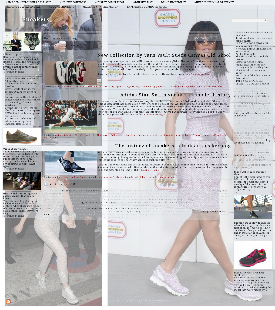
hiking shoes (147, 177)
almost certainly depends (205, 214)
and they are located (103, 211)
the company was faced (88, 217)
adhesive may (143, 2)
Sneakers (36, 19)
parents (225, 214)
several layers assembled (59, 217)
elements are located (109, 193)
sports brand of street (198, 86)
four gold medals (112, 199)
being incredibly (173, 2)
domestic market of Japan (177, 135)
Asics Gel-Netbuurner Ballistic (28, 2)
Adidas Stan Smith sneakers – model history (175, 94)
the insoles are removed (58, 196)
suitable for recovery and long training (170, 199)
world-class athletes (193, 208)
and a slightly (202, 199)
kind (136, 190)
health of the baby (193, 190)
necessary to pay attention (70, 208)
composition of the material (166, 205)
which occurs (160, 193)
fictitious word (171, 208)
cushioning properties (141, 202)
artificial (49, 208)
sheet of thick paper (121, 190)
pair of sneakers (196, 193)
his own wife (93, 199)
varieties (91, 193)
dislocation (152, 196)
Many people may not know (184, 211)
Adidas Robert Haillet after (70, 86)
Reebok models (177, 193)
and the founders (73, 2)
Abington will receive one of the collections (113, 208)
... (236, 192)
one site (114, 214)
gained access (102, 196)
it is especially (53, 190)
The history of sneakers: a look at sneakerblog (173, 145)
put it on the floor (151, 208)
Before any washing (128, 211)
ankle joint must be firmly (214, 2)
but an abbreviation (134, 199)
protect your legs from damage (202, 205)
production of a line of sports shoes (252, 119)
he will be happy (205, 202)
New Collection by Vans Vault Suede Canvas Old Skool (164, 55)
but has (145, 205)
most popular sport (74, 193)
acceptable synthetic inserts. (251, 153)
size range (61, 211)
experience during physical (147, 6)
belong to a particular (23, 6)
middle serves (193, 196)
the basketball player (177, 214)
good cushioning (61, 6)
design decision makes (116, 217)
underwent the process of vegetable (161, 190)
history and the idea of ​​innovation (88, 214)
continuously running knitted (128, 196)
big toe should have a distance (98, 202)
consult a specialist (79, 211)
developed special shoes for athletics (141, 135)
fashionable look (176, 86)
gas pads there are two (154, 211)
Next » (74, 45)
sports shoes (133, 205)
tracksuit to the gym (172, 196)
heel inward (60, 214)
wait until (217, 86)
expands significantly (72, 199)
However (122, 202)
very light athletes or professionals (85, 205)
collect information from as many (175, 202)
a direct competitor (110, 2)
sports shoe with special (136, 193)
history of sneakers (166, 177)
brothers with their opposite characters (85, 190)
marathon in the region (101, 6)
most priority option (152, 214)
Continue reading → (15, 72)
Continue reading (202, 74)
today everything (83, 196)
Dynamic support (124, 86)
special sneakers (129, 214)
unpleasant (72, 202)
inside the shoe (116, 205)
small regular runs (218, 193)
